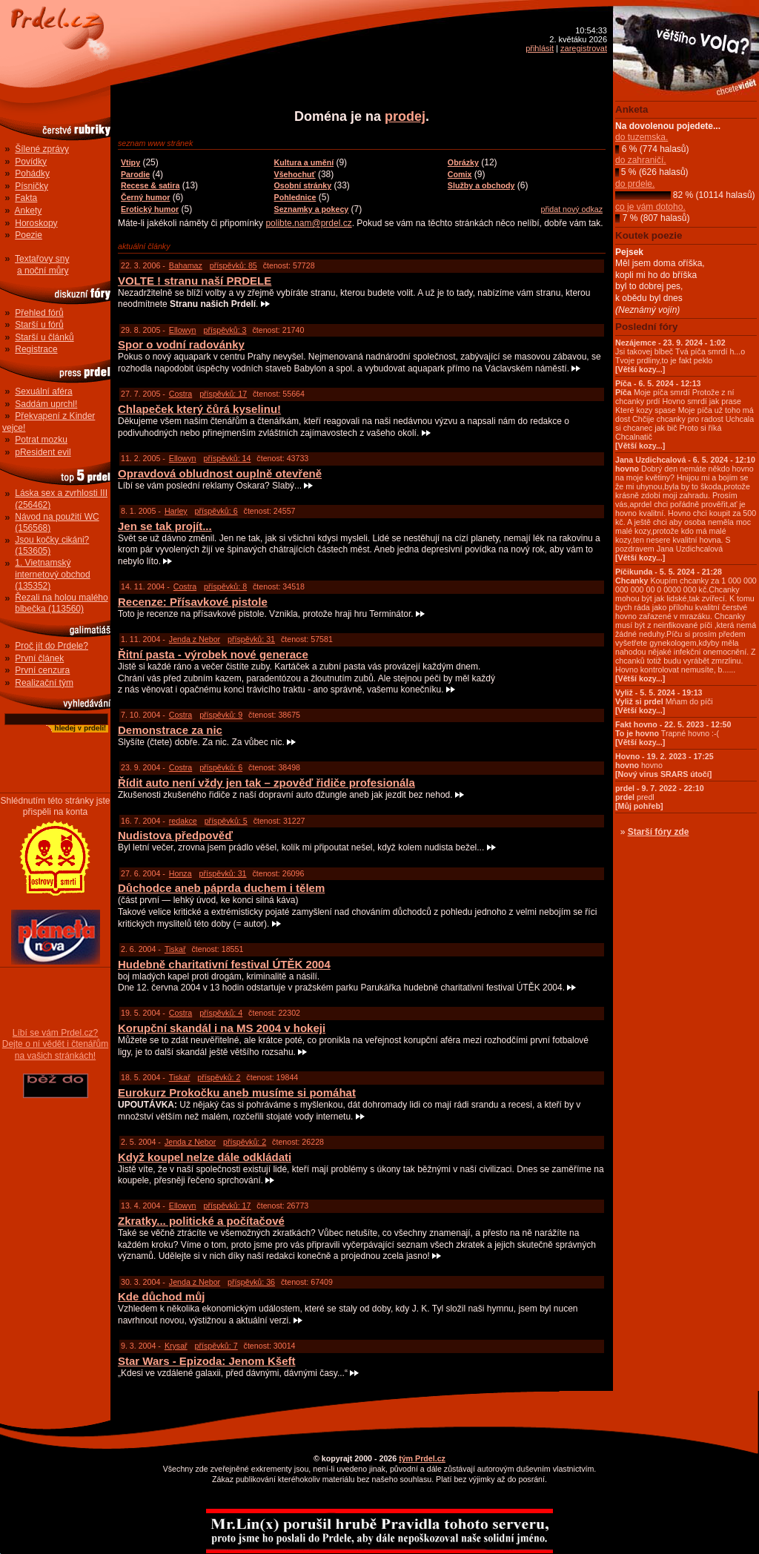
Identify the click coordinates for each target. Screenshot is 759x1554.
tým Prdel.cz (422, 1458)
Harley (176, 510)
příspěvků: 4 (220, 1012)
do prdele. (634, 184)
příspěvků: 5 (226, 820)
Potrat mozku (41, 439)
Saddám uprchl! (46, 404)
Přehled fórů (39, 313)
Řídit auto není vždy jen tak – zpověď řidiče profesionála (266, 782)
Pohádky (32, 173)
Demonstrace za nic (170, 730)
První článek (39, 658)
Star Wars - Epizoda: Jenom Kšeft (207, 1361)
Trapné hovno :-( (673, 733)
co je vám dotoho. (650, 207)
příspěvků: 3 (224, 329)
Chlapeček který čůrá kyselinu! (199, 409)
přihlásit (540, 48)
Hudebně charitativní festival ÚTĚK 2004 (224, 964)
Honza (180, 873)
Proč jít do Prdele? (51, 646)
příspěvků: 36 (251, 1281)
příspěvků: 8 (225, 586)
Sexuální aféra (43, 391)
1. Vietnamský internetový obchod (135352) (52, 574)
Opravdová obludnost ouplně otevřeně (220, 473)
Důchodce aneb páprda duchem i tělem (221, 888)
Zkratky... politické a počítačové (201, 1220)
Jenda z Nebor (194, 639)
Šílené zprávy (42, 149)
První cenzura (42, 670)
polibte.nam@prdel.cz (308, 223)
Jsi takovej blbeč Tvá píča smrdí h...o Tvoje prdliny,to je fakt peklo (680, 356)
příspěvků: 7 (216, 1345)
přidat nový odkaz (571, 209)
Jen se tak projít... (165, 526)
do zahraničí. (640, 160)
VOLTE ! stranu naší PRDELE (194, 280)
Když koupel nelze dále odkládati (204, 1157)
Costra (180, 393)
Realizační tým (44, 683)
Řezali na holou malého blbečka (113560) (61, 603)
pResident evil (42, 452)
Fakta (26, 198)
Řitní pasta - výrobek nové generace (213, 654)
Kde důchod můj (161, 1296)
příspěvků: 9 (220, 714)
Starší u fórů (39, 325)
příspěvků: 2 (218, 1077)
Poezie (28, 235)
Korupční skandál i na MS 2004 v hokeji (221, 1028)
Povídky (31, 161)
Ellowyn (182, 329)
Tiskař (175, 949)
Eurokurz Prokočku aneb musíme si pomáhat (237, 1092)
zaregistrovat (583, 48)
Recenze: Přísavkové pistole (193, 601)
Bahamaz (185, 265)
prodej (405, 116)
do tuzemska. (641, 137)
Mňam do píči (664, 701)
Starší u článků (44, 337)
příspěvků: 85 (233, 265)
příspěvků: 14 (227, 458)
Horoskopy (36, 223)
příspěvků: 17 (223, 393)
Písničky (31, 186)
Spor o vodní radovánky (181, 344)
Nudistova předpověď (175, 835)
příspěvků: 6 (216, 510)
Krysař (176, 1345)
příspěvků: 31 (251, 639)
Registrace (36, 349)
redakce (183, 820)
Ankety (28, 210)
